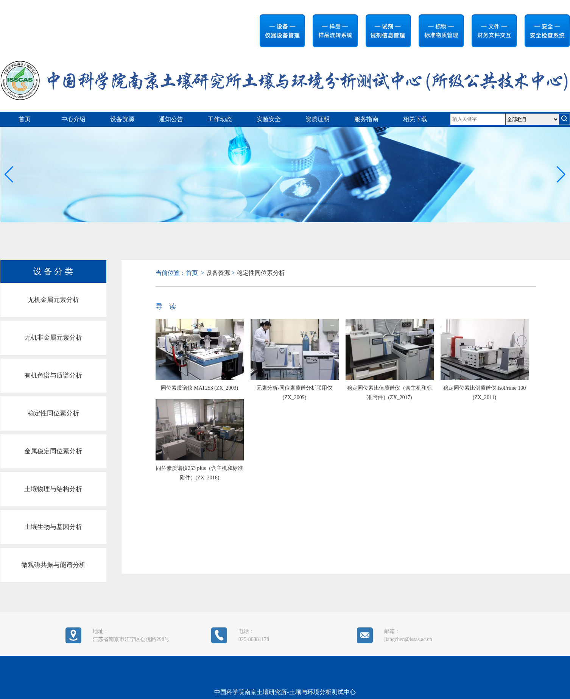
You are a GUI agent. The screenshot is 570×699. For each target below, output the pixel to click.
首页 (25, 119)
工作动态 (220, 119)
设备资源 (122, 119)
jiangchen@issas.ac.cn (408, 639)
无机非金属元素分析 (53, 337)
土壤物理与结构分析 (53, 489)
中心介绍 (73, 119)
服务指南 (366, 119)
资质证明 (317, 119)
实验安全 (269, 119)
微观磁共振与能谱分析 (53, 564)
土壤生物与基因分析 (53, 526)
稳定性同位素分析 (53, 413)
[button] (561, 174)
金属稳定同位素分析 (53, 451)
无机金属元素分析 (53, 299)
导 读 (166, 306)
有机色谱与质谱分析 (53, 375)
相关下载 (415, 119)
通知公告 (171, 119)
